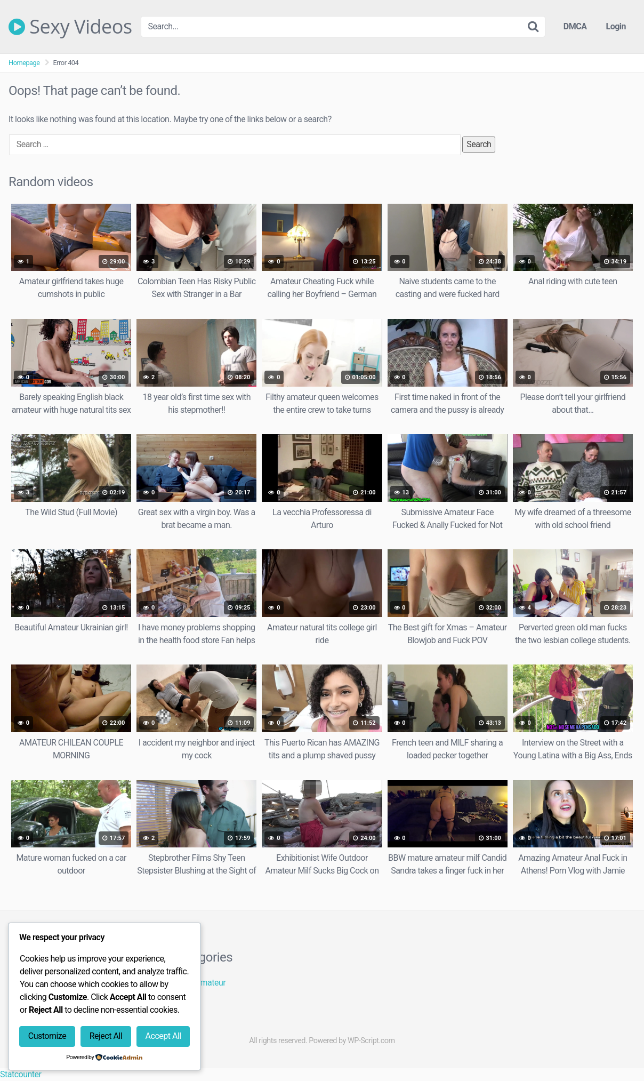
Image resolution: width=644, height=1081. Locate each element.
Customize (47, 1036)
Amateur (210, 983)
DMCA (575, 26)
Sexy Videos (70, 26)
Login (616, 26)
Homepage (24, 63)
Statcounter (20, 1074)
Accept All (163, 1036)
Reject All (106, 1036)
